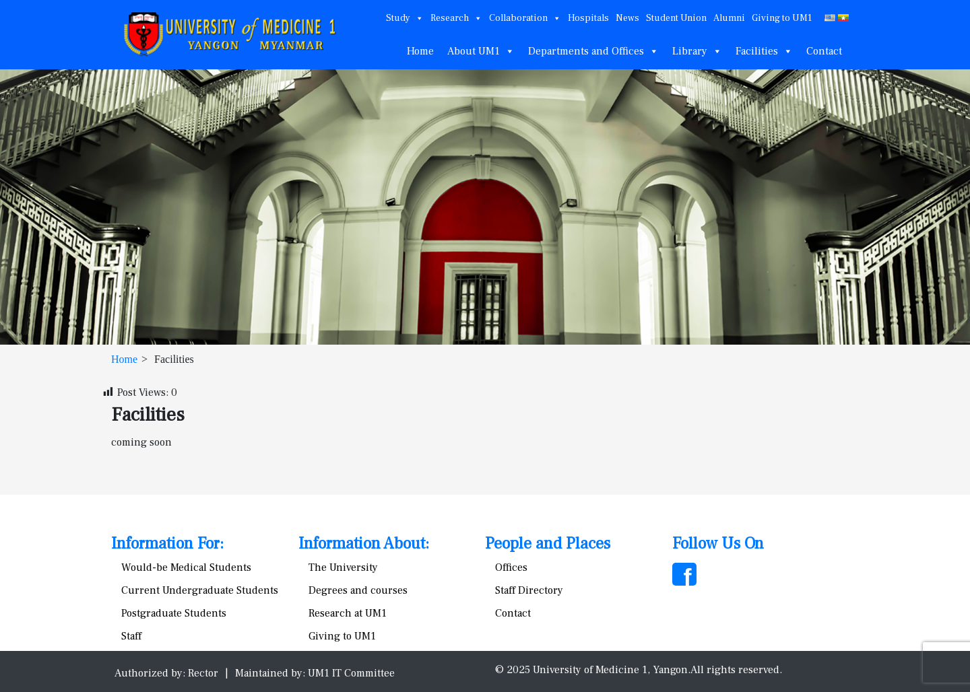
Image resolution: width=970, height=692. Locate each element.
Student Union (676, 18)
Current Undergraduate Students (199, 590)
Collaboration (525, 18)
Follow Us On (718, 543)
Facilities (764, 51)
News (627, 18)
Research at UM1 (348, 613)
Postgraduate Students (173, 613)
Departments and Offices (593, 51)
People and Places (547, 543)
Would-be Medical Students (186, 567)
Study (405, 18)
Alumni (729, 18)
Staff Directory (529, 590)
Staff (131, 636)
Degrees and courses (358, 590)
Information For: (167, 543)
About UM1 (481, 51)
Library (697, 51)
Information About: (363, 543)
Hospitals (588, 18)
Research (456, 18)
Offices (511, 567)
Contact (824, 51)
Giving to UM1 (782, 18)
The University (343, 567)
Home (420, 51)
